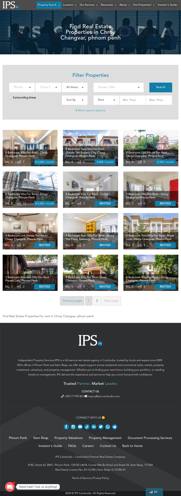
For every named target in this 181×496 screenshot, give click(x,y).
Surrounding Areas (22, 97)
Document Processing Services (150, 438)
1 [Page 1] (89, 301)
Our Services (89, 5)
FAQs (72, 446)
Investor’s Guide (50, 446)
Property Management (105, 438)
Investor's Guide (167, 5)
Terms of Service (81, 478)
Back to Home (132, 446)
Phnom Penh (41, 365)
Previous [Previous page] (72, 301)
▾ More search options (90, 111)
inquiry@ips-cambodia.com (102, 396)
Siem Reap (61, 365)
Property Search (49, 5)
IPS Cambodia (63, 457)
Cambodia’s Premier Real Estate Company (100, 457)
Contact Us (108, 446)
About (124, 5)
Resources (109, 5)
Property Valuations (68, 438)
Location (70, 5)
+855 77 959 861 (72, 396)
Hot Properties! (144, 5)
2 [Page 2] (97, 301)
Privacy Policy (101, 478)
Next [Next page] (111, 301)
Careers (88, 446)
